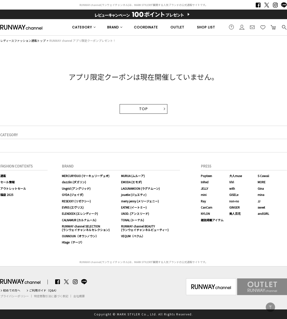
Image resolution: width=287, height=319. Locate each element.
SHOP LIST (206, 27)
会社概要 (79, 296)
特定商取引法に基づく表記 (51, 296)
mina (261, 195)
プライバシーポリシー (14, 296)
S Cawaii (263, 176)
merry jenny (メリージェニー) (140, 201)
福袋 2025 (6, 195)
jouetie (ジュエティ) (133, 195)
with (232, 188)
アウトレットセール (13, 188)
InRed (204, 182)
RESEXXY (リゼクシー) (76, 201)
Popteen (206, 176)
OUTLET (177, 27)
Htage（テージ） (73, 242)
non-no (234, 201)
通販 (3, 176)
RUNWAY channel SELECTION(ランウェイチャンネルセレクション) (86, 228)
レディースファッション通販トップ (23, 40)
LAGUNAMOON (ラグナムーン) (140, 188)
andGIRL (263, 213)
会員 (242, 27)
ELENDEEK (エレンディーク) (80, 213)
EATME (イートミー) (134, 207)
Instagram (275, 5)
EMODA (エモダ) (131, 182)
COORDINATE (146, 27)
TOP (143, 109)
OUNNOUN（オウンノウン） (80, 236)
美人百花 (235, 213)
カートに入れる (273, 27)
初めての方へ (11, 290)
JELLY (204, 188)
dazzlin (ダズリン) (74, 182)
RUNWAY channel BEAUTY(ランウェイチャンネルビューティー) (145, 228)
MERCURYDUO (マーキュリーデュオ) (85, 176)
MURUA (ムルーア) (133, 176)
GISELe (233, 195)
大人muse (235, 176)
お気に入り (263, 27)
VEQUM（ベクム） (133, 236)
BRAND (113, 27)
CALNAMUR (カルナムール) (79, 220)
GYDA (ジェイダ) (72, 195)
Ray (203, 201)
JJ (259, 201)
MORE (262, 182)
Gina (261, 188)
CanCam (206, 207)
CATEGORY (82, 27)
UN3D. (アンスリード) (135, 213)
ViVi (231, 182)
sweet (261, 207)
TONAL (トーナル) (132, 220)
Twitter (267, 5)
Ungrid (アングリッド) (76, 188)
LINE (284, 5)
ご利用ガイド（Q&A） (43, 290)
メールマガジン (252, 27)
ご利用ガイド (231, 27)
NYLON (205, 213)
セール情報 (7, 182)
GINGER (234, 207)
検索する (284, 27)
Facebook (258, 5)
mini (204, 195)
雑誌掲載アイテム (212, 220)
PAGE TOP (270, 307)
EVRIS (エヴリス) (73, 207)
